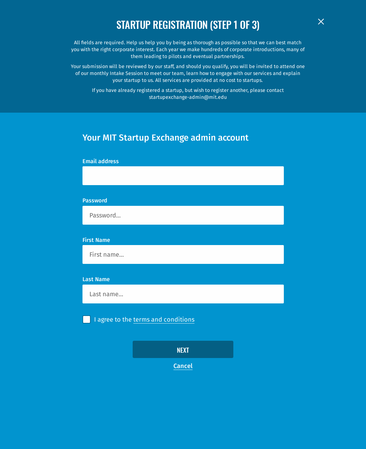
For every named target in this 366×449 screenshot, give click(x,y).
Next (183, 351)
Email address (100, 161)
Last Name (96, 279)
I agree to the (144, 319)
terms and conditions (163, 319)
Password (94, 200)
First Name (96, 240)
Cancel (183, 366)
